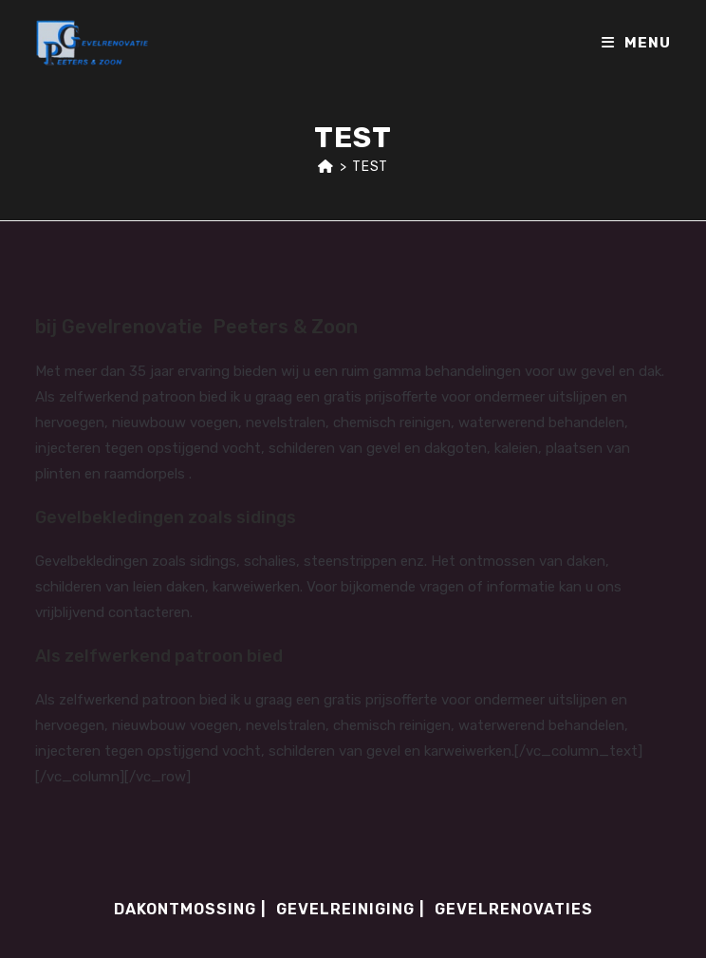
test (369, 167)
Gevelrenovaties (514, 909)
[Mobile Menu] (636, 42)
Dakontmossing (185, 909)
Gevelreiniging (345, 909)
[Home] (326, 167)
